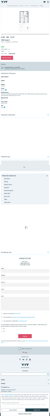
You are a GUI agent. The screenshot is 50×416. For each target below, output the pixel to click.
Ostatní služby (7, 202)
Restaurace (6, 187)
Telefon (3, 282)
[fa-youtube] (30, 359)
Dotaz (2, 296)
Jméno (2, 268)
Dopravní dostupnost (8, 190)
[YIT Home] (4, 2)
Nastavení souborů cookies (25, 413)
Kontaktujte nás (6, 252)
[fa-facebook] (20, 359)
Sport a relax (7, 196)
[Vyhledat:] (47, 374)
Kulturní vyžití (7, 193)
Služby (5, 199)
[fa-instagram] (27, 359)
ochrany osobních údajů (29, 340)
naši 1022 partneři (8, 394)
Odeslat (25, 336)
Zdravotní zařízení (8, 184)
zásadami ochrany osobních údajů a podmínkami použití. (24, 317)
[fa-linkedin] (23, 359)
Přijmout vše (37, 410)
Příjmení (3, 275)
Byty (25, 167)
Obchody (6, 181)
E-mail (2, 289)
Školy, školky (7, 178)
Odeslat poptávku (7, 57)
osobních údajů (17, 313)
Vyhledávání (25, 371)
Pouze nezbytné (13, 410)
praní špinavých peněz (22, 321)
